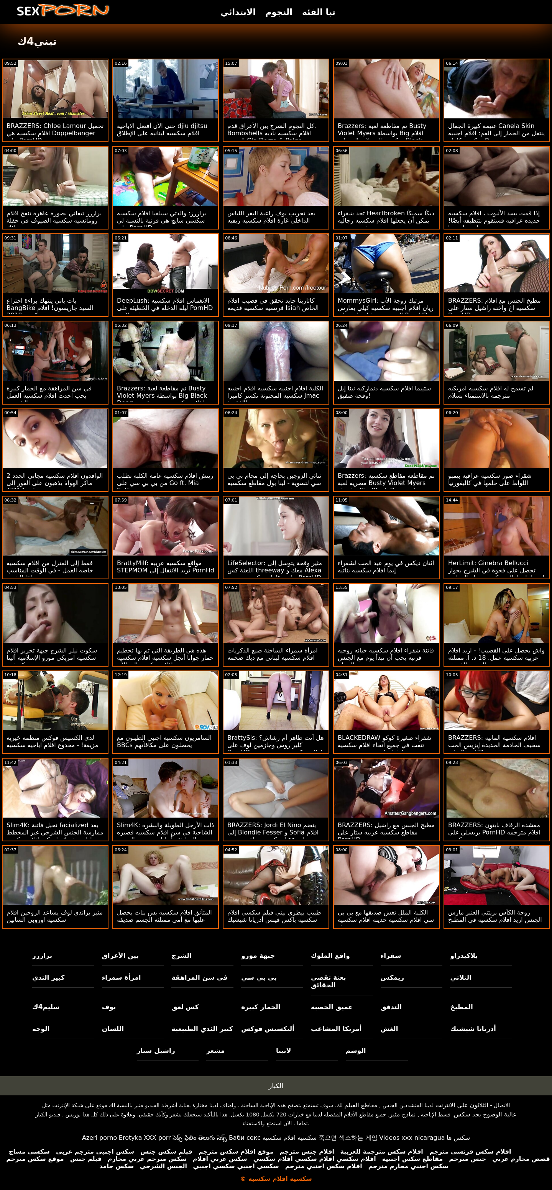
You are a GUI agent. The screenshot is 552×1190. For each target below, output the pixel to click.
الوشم (356, 1050)
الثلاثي (461, 977)
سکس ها (458, 1137)
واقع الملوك (330, 955)
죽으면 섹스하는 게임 (348, 1137)
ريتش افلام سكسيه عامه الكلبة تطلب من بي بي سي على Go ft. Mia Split (165, 483)
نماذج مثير (402, 1114)
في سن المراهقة (199, 977)
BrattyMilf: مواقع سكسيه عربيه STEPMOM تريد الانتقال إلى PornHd (165, 566)
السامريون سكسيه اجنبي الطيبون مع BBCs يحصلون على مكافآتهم (164, 741)
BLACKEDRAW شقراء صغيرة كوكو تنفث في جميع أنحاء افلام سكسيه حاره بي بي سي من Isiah (384, 745)
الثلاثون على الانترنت (461, 1105)
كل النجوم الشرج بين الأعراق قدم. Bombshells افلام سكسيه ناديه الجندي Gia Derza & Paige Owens (271, 136)
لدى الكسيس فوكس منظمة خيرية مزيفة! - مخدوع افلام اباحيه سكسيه (52, 741)
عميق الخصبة (332, 1007)
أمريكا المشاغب (336, 1029)
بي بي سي (259, 977)
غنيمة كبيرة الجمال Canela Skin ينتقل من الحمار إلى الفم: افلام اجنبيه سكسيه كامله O (496, 133)
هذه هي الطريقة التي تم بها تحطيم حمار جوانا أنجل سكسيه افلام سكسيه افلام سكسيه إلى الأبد (165, 658)
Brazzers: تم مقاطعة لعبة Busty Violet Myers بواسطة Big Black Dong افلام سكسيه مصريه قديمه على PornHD (162, 399)
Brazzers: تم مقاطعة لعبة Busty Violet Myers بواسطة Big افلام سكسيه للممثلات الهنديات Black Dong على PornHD (382, 136)
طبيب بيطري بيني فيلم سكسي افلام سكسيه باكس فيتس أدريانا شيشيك (274, 916)
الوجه (40, 1029)
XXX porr (157, 1137)
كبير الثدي (48, 977)
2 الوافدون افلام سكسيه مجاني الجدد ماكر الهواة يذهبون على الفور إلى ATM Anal (55, 483)
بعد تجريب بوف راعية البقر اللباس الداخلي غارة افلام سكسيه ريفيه (271, 217)
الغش (389, 1029)
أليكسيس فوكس (267, 1029)
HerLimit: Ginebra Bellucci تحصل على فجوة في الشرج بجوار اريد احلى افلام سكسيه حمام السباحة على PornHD (496, 573)
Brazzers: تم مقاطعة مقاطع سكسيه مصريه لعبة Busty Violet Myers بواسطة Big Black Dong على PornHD (386, 486)
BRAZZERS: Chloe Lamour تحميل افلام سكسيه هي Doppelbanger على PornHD (55, 133)
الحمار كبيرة (260, 1007)
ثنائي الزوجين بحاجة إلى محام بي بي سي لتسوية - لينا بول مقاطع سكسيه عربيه (274, 483)
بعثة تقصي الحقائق (328, 981)
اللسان (113, 1029)
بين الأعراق (120, 955)
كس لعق (185, 1007)
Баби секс (245, 1137)
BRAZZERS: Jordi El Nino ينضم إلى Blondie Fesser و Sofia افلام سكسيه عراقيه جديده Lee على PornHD (273, 836)
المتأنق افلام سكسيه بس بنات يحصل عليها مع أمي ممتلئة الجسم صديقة (164, 916)
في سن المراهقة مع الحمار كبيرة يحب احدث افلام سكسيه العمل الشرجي (49, 396)
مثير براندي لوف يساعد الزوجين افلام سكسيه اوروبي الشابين (55, 916)
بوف (109, 1007)
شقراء (391, 955)
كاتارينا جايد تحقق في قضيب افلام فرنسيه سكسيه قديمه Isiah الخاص (273, 304)
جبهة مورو (258, 955)
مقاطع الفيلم (361, 1105)
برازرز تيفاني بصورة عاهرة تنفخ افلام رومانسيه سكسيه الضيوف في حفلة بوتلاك (54, 220)
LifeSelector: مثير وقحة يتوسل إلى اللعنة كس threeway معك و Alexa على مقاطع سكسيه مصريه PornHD (274, 570)
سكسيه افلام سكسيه (290, 1137)
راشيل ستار (156, 1050)
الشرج (181, 955)
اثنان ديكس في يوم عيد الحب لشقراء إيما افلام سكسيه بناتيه (386, 566)
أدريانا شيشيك (473, 1029)
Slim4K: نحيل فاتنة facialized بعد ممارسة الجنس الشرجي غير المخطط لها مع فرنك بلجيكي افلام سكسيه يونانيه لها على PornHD (55, 836)
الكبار (276, 1086)
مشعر (215, 1050)
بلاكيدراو (464, 955)
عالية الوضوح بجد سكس (485, 1114)
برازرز (42, 955)
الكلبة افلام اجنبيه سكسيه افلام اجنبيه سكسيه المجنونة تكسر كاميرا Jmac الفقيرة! (275, 396)
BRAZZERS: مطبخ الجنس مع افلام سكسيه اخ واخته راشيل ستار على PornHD (494, 308)
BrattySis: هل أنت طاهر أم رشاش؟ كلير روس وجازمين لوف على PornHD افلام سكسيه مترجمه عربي (275, 745)
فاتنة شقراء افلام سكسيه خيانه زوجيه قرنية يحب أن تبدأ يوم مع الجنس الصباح (386, 658)
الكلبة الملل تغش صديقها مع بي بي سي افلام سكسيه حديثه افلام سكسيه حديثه (386, 920)
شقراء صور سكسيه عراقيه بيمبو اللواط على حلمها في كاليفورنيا (490, 479)
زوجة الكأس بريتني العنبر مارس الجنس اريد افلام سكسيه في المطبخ (495, 916)
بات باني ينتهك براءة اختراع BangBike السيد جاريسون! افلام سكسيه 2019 (50, 308)
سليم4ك (45, 1007)
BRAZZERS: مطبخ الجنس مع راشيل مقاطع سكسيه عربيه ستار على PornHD (386, 832)
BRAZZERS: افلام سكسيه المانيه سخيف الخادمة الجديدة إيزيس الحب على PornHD (494, 745)
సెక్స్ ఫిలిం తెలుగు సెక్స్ (199, 1137)
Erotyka (130, 1137)
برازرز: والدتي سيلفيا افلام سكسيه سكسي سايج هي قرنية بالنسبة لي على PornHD (161, 220)
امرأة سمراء (121, 977)
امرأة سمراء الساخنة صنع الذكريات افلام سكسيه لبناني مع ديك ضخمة (272, 654)
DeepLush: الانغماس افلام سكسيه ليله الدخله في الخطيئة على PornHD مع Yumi (165, 308)
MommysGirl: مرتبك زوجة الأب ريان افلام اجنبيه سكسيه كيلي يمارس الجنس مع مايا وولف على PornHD (386, 308)
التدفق (391, 1007)
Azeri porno (99, 1137)
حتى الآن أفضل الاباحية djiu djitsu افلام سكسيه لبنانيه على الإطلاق (162, 129)
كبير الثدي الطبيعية (202, 1029)
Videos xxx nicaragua (412, 1137)
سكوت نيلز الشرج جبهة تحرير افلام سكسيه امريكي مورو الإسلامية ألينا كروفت (52, 658)
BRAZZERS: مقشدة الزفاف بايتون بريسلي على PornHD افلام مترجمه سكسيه (494, 832)
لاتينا (283, 1050)
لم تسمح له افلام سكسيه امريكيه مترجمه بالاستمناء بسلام (491, 392)
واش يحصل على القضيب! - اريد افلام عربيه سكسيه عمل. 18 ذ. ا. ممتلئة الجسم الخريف (496, 658)
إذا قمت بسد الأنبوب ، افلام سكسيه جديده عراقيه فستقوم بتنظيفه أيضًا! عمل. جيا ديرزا (494, 220)
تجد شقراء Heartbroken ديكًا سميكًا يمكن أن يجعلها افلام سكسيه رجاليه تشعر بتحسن (386, 220)
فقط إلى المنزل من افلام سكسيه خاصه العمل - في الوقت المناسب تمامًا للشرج (50, 570)
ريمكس (392, 977)
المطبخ (461, 1007)
